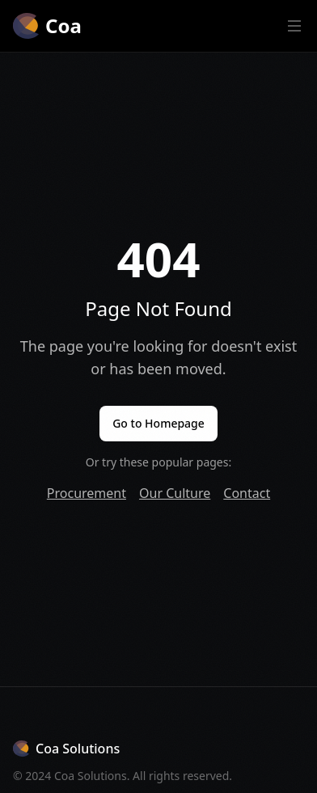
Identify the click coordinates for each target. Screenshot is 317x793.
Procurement (86, 493)
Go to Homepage (158, 423)
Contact (246, 493)
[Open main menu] (294, 26)
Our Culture (174, 493)
